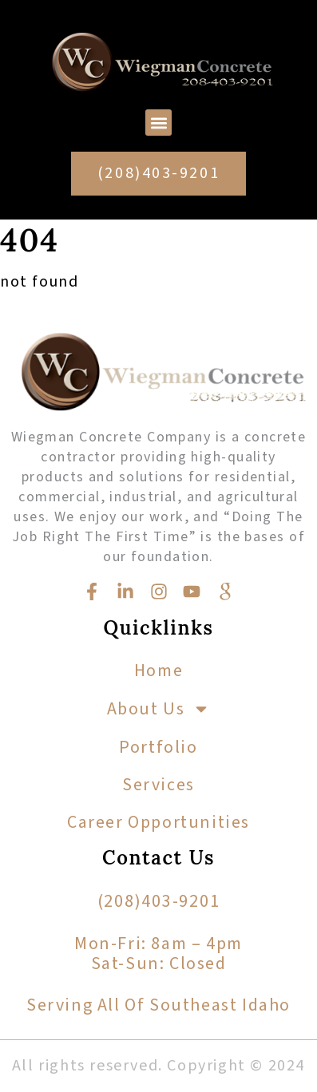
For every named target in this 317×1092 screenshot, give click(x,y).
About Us (159, 709)
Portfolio (158, 747)
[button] (158, 122)
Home (158, 671)
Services (158, 785)
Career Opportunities (158, 822)
